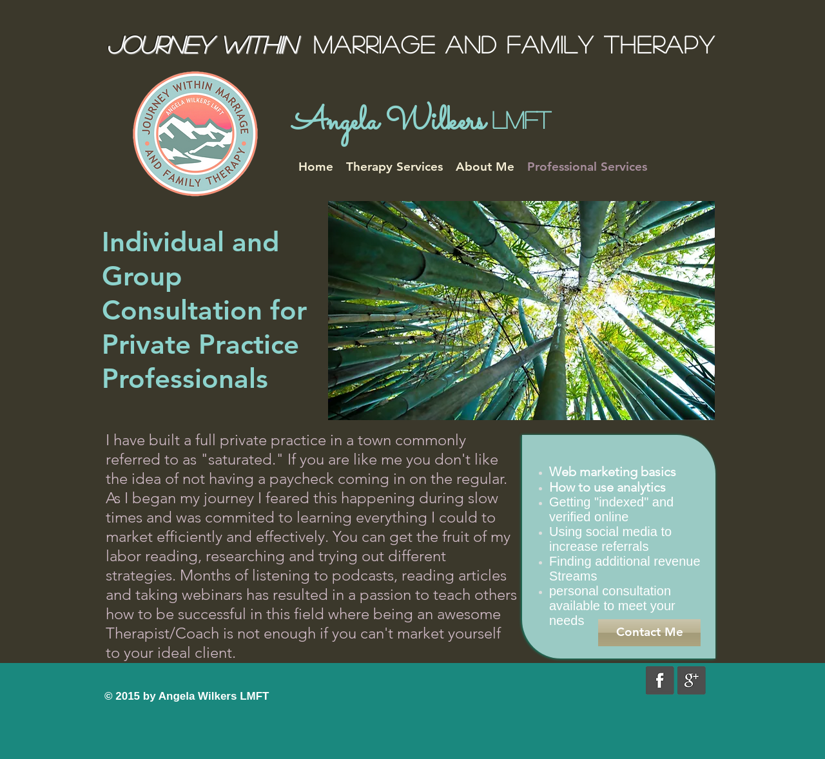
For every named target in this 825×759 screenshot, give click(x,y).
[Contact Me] (649, 632)
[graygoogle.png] (691, 680)
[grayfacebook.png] (660, 680)
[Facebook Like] (185, 680)
